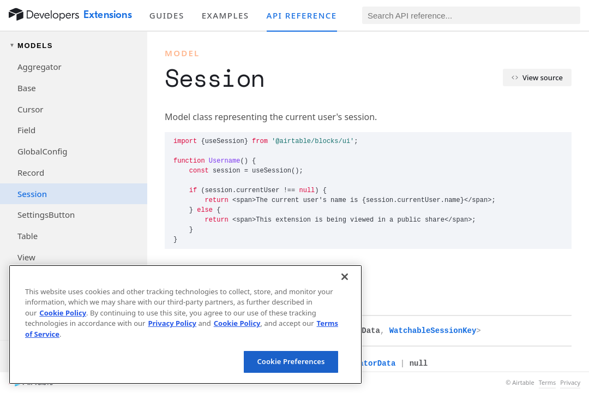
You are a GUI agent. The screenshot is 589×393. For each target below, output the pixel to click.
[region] (185, 324)
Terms (547, 382)
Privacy (570, 382)
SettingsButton (46, 214)
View (26, 257)
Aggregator (39, 66)
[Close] (345, 277)
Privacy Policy (172, 323)
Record (30, 172)
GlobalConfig (42, 151)
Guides (166, 15)
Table (27, 235)
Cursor (30, 109)
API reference (302, 15)
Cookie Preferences (290, 361)
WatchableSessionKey (433, 330)
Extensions (107, 15)
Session (32, 193)
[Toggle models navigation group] (73, 45)
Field (26, 129)
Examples (225, 15)
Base (26, 87)
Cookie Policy (62, 313)
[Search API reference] (471, 15)
